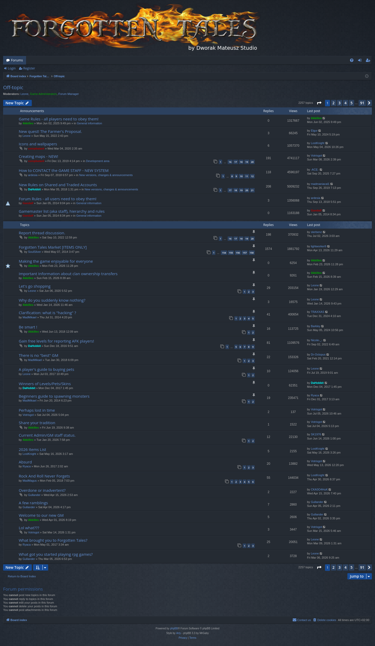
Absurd (25, 461)
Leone (25, 93)
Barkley (316, 326)
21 (252, 190)
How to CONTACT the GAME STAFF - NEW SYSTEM (64, 170)
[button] (319, 103)
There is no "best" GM (38, 355)
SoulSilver (34, 251)
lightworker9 (318, 246)
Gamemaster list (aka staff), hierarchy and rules (62, 211)
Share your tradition (37, 422)
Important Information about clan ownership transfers (68, 273)
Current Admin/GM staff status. (47, 435)
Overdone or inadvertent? (42, 490)
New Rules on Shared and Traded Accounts (58, 184)
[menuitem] (352, 60)
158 (252, 252)
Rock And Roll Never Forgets (44, 476)
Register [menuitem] (369, 61)
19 (246, 162)
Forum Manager (68, 93)
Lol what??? (29, 527)
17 (235, 162)
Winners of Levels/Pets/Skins (45, 383)
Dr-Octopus (318, 354)
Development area (97, 161)
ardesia (33, 175)
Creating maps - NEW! (38, 156)
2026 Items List (32, 449)
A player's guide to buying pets (46, 369)
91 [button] (362, 102)
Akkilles (28, 123)
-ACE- (315, 169)
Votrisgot (316, 155)
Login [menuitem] (361, 61)
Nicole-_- (316, 340)
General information (89, 123)
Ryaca (315, 395)
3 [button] (340, 102)
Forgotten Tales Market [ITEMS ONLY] (53, 247)
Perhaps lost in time (37, 410)
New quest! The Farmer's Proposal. (50, 131)
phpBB (174, 628)
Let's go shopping (35, 286)
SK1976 (316, 434)
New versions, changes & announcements (106, 175)
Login (12, 68)
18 (241, 162)
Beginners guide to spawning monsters (54, 396)
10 (241, 176)
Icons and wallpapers (38, 143)
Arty (178, 633)
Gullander (34, 494)
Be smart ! (28, 327)
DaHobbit (34, 189)
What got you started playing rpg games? (56, 554)
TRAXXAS (317, 311)
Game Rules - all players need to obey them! (58, 118)
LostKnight (317, 143)
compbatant (36, 148)
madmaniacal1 (320, 183)
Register (29, 68)
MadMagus (30, 480)
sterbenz (316, 232)
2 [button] (334, 102)
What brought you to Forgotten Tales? (53, 540)
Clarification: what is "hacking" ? (47, 312)
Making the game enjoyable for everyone (56, 261)
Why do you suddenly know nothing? (52, 300)
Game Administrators (43, 93)
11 (246, 176)
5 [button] (352, 102)
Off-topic (13, 87)
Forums (17, 60)
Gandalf (28, 203)
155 (231, 252)
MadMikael (29, 317)
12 (252, 176)
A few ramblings (33, 502)
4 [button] (346, 102)
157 (245, 252)
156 (238, 252)
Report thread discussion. (42, 232)
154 (224, 252)
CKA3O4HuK (319, 489)
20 (252, 162)
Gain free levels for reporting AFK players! (56, 341)
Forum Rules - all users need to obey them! (57, 198)
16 (230, 162)
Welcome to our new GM (41, 515)
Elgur (314, 130)
